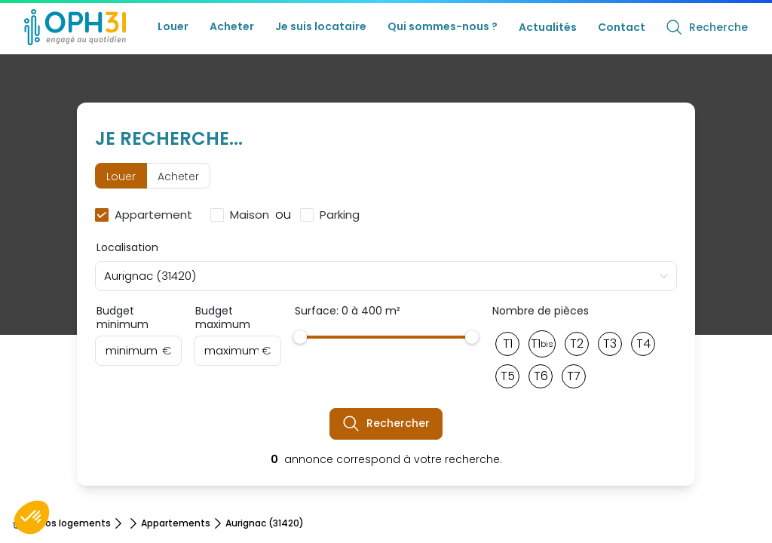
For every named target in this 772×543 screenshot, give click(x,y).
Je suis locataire (320, 26)
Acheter (232, 26)
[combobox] (386, 276)
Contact (621, 27)
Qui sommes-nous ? (443, 26)
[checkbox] (146, 215)
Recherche (706, 27)
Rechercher (386, 424)
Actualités (548, 27)
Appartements (175, 523)
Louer (173, 26)
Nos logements (75, 523)
